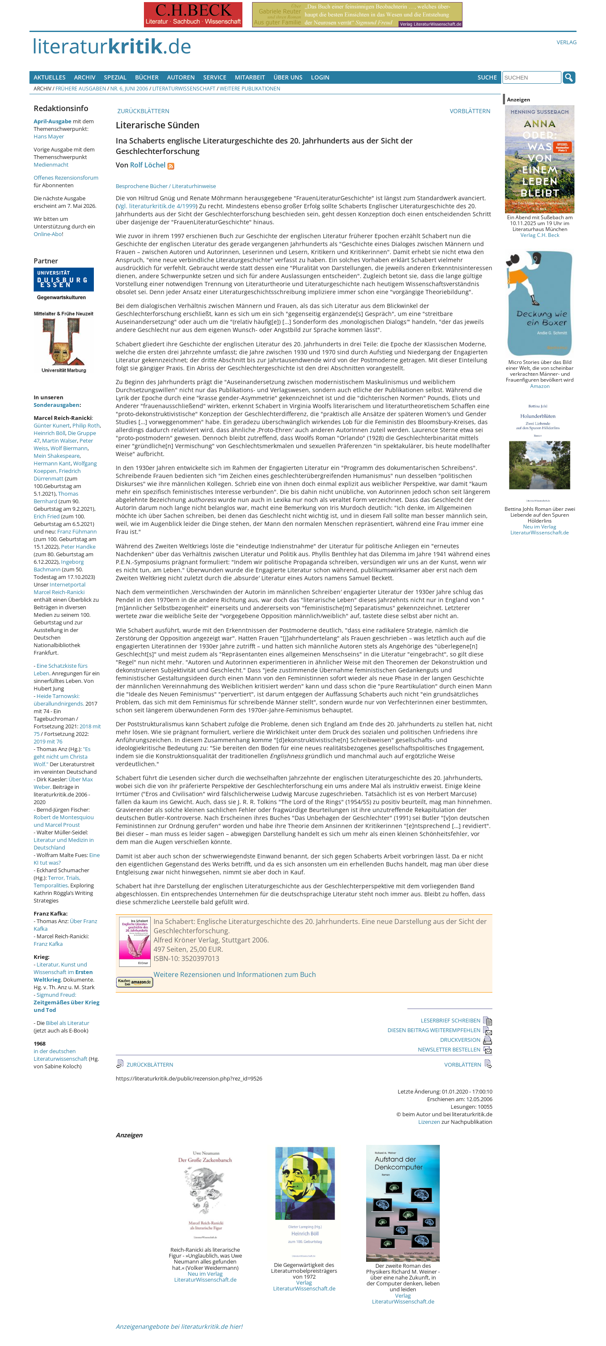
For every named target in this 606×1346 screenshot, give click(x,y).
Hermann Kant (52, 463)
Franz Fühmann (77, 531)
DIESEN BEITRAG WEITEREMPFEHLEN (440, 1030)
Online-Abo (48, 234)
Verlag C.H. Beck (540, 234)
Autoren (181, 77)
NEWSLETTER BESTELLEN (455, 1049)
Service (214, 77)
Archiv (85, 77)
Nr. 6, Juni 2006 (129, 88)
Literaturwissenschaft (183, 88)
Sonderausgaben (57, 405)
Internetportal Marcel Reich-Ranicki (59, 588)
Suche (487, 77)
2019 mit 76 (48, 741)
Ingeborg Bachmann (59, 565)
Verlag (567, 42)
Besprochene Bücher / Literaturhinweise (166, 186)
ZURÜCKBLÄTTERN (143, 111)
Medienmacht (51, 164)
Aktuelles (50, 77)
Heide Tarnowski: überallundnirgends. (59, 699)
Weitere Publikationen (250, 88)
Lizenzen (429, 1122)
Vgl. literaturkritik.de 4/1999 (156, 206)
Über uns (288, 77)
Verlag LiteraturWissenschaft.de (304, 1285)
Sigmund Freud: (66, 1002)
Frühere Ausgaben (81, 88)
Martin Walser (59, 440)
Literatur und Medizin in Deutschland (64, 843)
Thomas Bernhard (56, 497)
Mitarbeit (250, 77)
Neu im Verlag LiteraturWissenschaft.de (205, 1276)
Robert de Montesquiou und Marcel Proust (64, 820)
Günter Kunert (52, 425)
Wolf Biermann (69, 448)
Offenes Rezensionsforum (66, 177)
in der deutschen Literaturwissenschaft (61, 1054)
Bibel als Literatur (67, 1023)
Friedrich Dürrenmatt (57, 474)
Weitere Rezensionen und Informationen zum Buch (235, 974)
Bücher (147, 77)
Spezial (115, 77)
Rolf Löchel (147, 165)
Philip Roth (86, 425)
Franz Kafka (48, 944)
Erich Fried (47, 516)
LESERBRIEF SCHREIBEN (456, 1020)
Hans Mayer (49, 136)
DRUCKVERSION (466, 1039)
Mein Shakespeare (57, 455)
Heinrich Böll (49, 433)
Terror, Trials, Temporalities (57, 881)
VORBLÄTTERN (471, 111)
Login (320, 77)
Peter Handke (78, 546)
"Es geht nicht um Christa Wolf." (62, 756)
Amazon (540, 385)
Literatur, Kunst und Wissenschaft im (63, 972)
